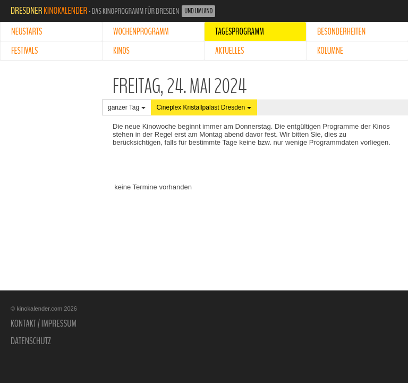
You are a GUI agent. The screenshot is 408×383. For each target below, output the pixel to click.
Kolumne (330, 51)
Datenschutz (31, 341)
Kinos (121, 51)
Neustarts (26, 32)
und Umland (198, 11)
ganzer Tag (127, 107)
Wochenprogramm (141, 32)
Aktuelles (229, 51)
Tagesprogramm (239, 32)
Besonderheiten (341, 32)
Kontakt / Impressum (43, 323)
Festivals (24, 51)
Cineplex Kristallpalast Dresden (204, 107)
